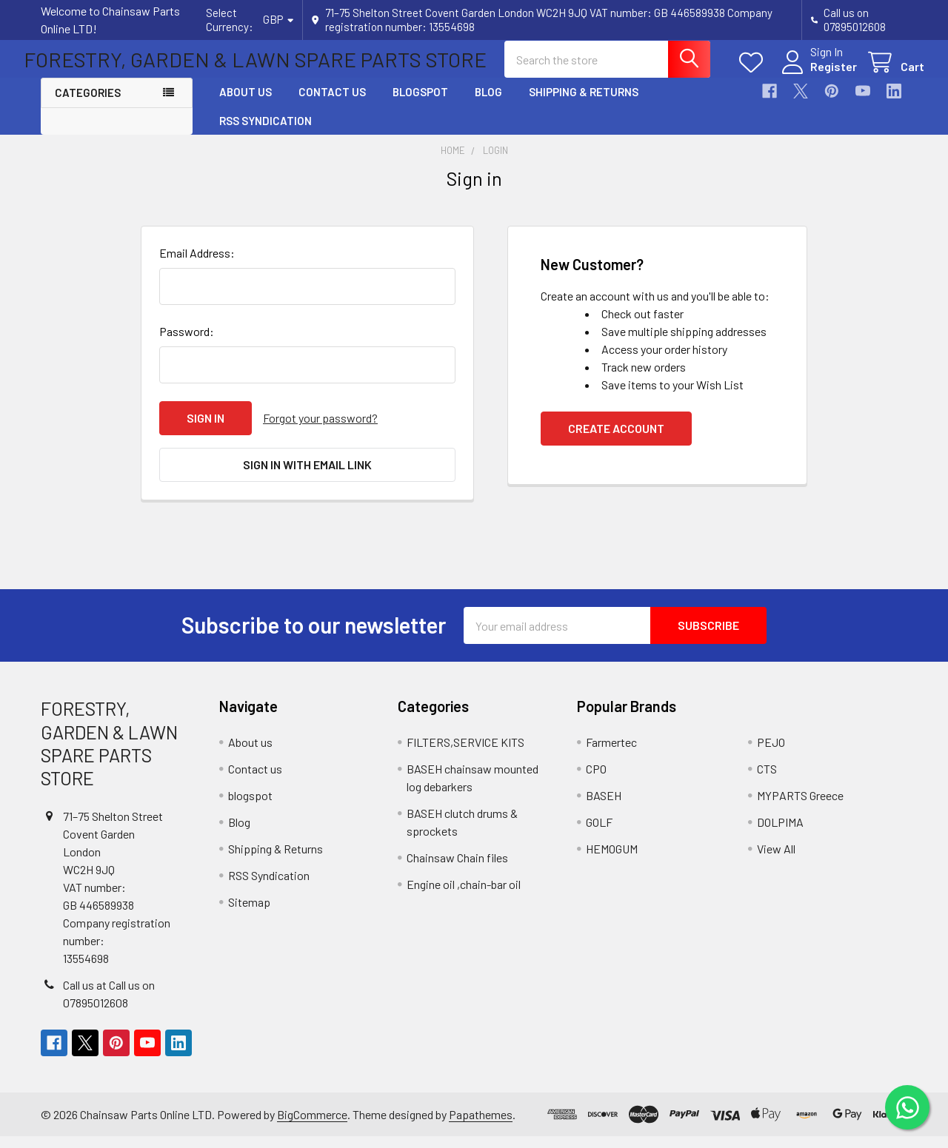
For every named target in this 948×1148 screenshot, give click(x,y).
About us (245, 105)
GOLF (599, 834)
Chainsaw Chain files (457, 869)
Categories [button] (88, 106)
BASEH (603, 807)
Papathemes (481, 1126)
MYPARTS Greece (800, 807)
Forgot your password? (320, 430)
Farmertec (611, 754)
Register (816, 75)
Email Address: (197, 265)
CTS (767, 780)
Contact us (332, 105)
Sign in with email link (307, 476)
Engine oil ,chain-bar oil (464, 896)
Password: (186, 344)
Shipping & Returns (583, 105)
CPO (596, 780)
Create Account (616, 441)
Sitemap (249, 914)
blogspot (420, 105)
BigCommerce (312, 1126)
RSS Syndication (265, 133)
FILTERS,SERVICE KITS (465, 754)
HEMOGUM (612, 860)
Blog (488, 105)
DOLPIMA (780, 834)
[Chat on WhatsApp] (907, 1107)
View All (776, 860)
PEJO (771, 754)
